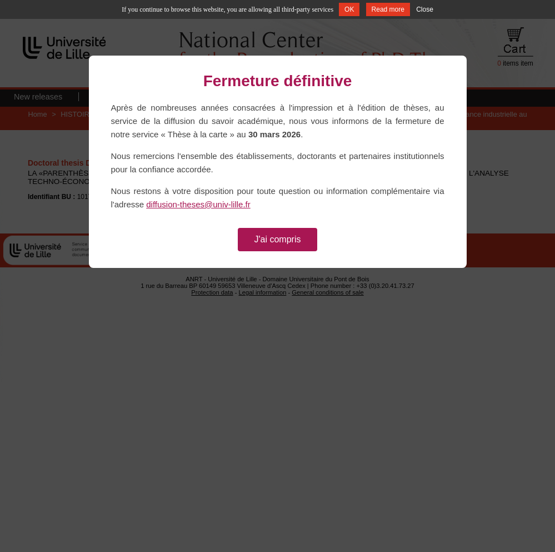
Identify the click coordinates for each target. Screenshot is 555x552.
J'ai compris (277, 239)
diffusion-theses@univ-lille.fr (198, 204)
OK (349, 9)
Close (424, 9)
